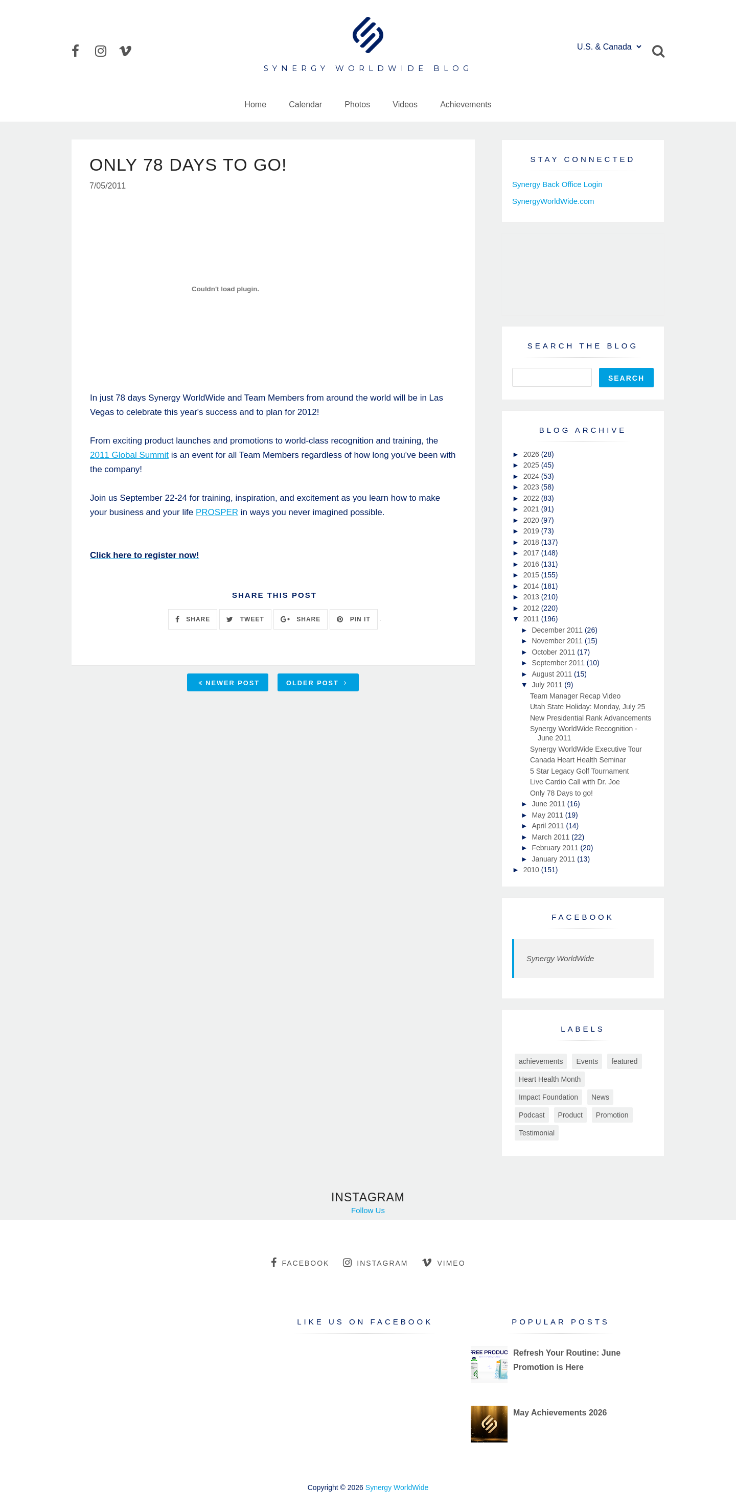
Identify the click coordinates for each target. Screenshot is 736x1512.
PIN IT (353, 619)
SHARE (192, 619)
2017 (532, 553)
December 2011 (558, 630)
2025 (532, 465)
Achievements (466, 104)
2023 (532, 487)
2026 (532, 454)
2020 (532, 520)
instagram (375, 1263)
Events (587, 1061)
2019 (532, 531)
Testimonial (537, 1133)
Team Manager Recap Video (575, 696)
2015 (532, 575)
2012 (532, 608)
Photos (357, 104)
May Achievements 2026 (560, 1412)
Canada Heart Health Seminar (578, 760)
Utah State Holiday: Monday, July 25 (587, 707)
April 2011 (549, 826)
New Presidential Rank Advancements (590, 718)
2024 (532, 476)
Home (255, 104)
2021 (532, 509)
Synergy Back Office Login (557, 184)
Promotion (612, 1115)
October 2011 (554, 652)
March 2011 (551, 837)
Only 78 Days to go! (561, 793)
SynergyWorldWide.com (553, 201)
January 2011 (554, 859)
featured (624, 1061)
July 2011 (548, 685)
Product (570, 1115)
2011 (532, 619)
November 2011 (558, 641)
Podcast (532, 1115)
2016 (532, 564)
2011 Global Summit (129, 455)
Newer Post (229, 683)
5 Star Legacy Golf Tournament (579, 771)
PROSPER (217, 512)
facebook (300, 1263)
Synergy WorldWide (560, 958)
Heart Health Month (550, 1079)
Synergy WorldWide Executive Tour (586, 749)
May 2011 (548, 815)
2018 (532, 542)
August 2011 (553, 674)
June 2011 (549, 804)
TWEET (245, 619)
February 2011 (556, 848)
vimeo (443, 1263)
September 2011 (559, 663)
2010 (532, 870)
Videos (405, 104)
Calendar (305, 104)
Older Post (317, 683)
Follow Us (368, 1210)
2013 (532, 597)
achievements (541, 1061)
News (600, 1097)
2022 (532, 498)
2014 (532, 586)
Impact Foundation (548, 1097)
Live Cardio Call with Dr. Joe (575, 782)
